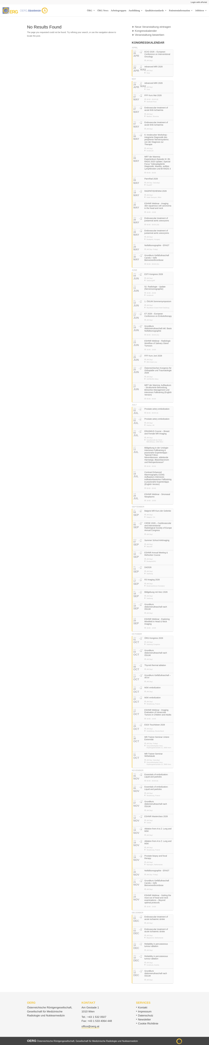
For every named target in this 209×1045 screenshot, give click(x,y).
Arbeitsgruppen (118, 10)
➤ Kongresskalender (144, 30)
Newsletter (144, 1019)
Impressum (144, 1011)
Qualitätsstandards (154, 10)
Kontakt (142, 1007)
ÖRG (89, 10)
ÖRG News (102, 10)
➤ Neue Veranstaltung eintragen (151, 26)
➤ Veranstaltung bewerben (148, 34)
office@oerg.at (90, 1026)
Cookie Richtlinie (148, 1023)
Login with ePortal (199, 2)
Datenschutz (145, 1015)
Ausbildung (134, 10)
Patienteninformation (179, 10)
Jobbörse (199, 10)
